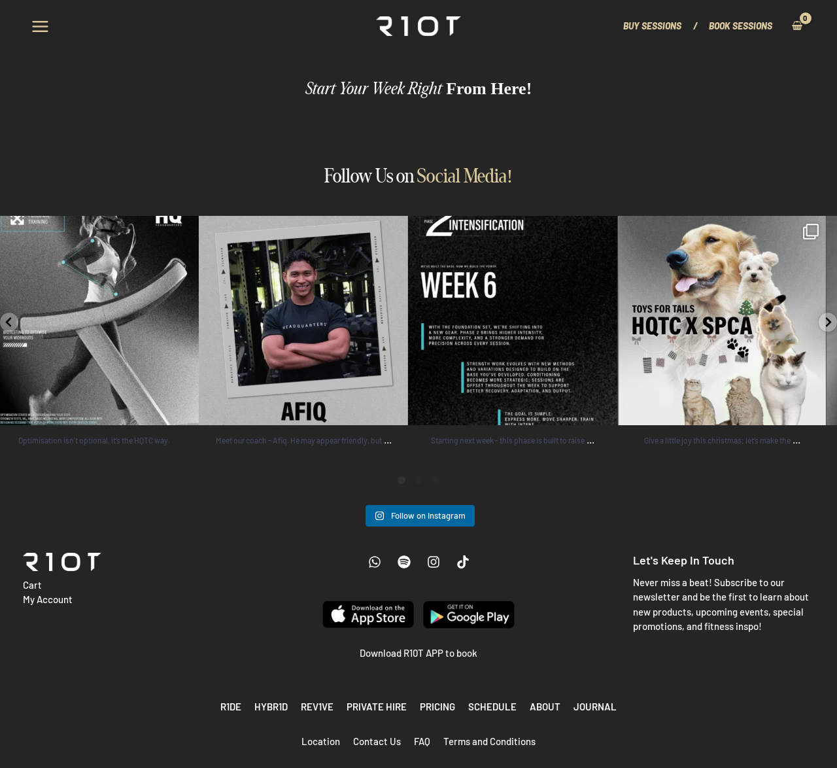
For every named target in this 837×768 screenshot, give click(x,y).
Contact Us (377, 741)
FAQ (422, 741)
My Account (48, 599)
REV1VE (317, 706)
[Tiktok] (463, 561)
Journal (595, 706)
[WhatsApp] (374, 561)
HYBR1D (271, 706)
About (545, 706)
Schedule (492, 706)
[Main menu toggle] (40, 26)
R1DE (230, 706)
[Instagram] (433, 561)
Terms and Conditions (489, 741)
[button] (659, 25)
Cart (32, 585)
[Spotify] (404, 561)
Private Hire (377, 706)
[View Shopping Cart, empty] (797, 26)
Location (320, 741)
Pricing (437, 706)
